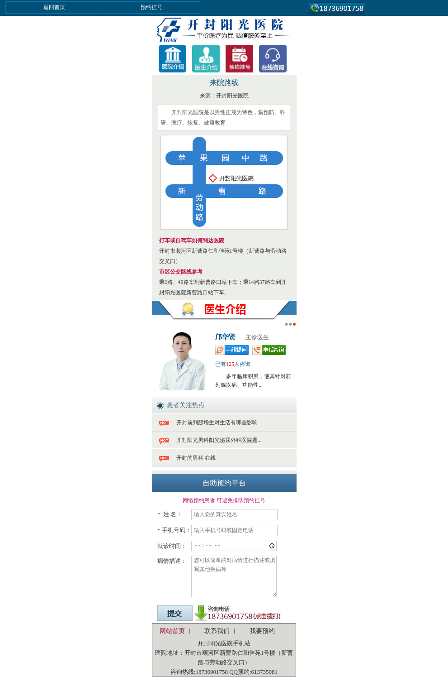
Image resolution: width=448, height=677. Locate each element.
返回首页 (54, 7)
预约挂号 (151, 7)
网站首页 (172, 631)
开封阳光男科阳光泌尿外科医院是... (219, 440)
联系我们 (217, 631)
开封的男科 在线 (196, 458)
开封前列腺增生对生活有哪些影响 (217, 422)
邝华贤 (225, 337)
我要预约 (262, 631)
